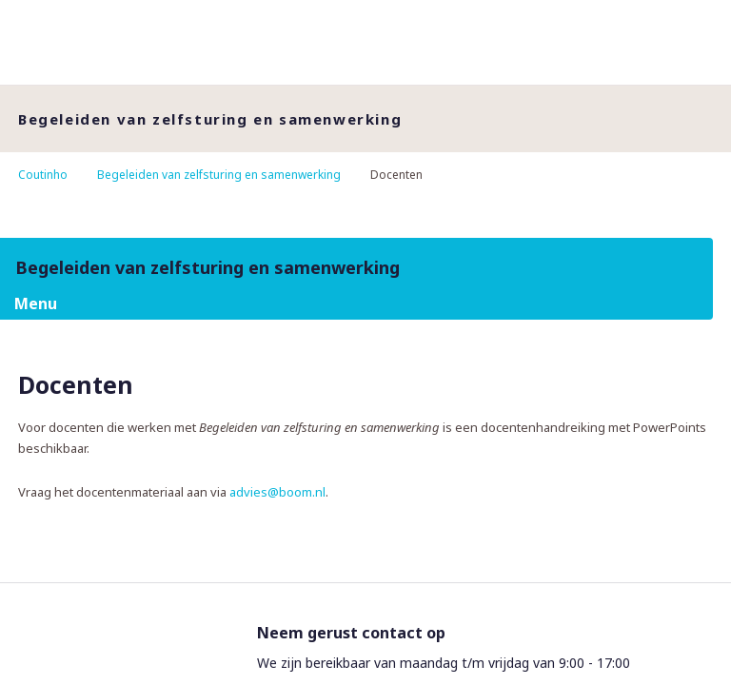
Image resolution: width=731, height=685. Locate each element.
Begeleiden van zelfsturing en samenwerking (219, 174)
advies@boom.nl (277, 491)
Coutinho (43, 174)
